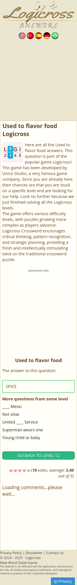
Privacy (63, 581)
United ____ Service (20, 422)
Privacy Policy (11, 552)
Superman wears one (22, 430)
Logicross (33, 557)
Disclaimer (34, 552)
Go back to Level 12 (38, 455)
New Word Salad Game (18, 562)
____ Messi (12, 406)
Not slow (10, 414)
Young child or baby (21, 437)
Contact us (55, 552)
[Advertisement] (38, 80)
